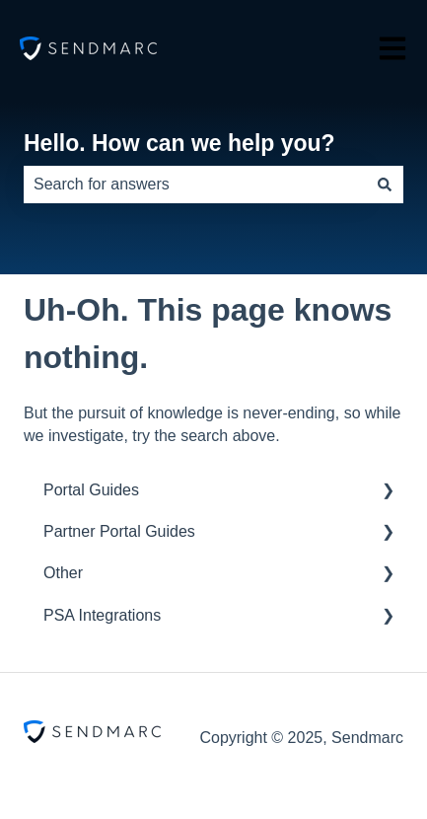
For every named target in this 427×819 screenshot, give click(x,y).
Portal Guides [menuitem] (91, 490)
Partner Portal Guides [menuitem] (119, 531)
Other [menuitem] (63, 572)
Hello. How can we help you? (179, 143)
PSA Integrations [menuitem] (102, 615)
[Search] (384, 184)
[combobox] (195, 184)
